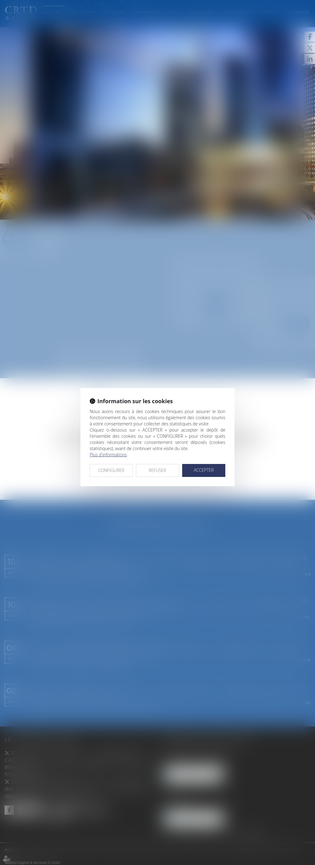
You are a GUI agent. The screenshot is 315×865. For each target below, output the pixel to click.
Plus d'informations (108, 454)
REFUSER (157, 470)
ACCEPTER (204, 470)
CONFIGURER (111, 470)
